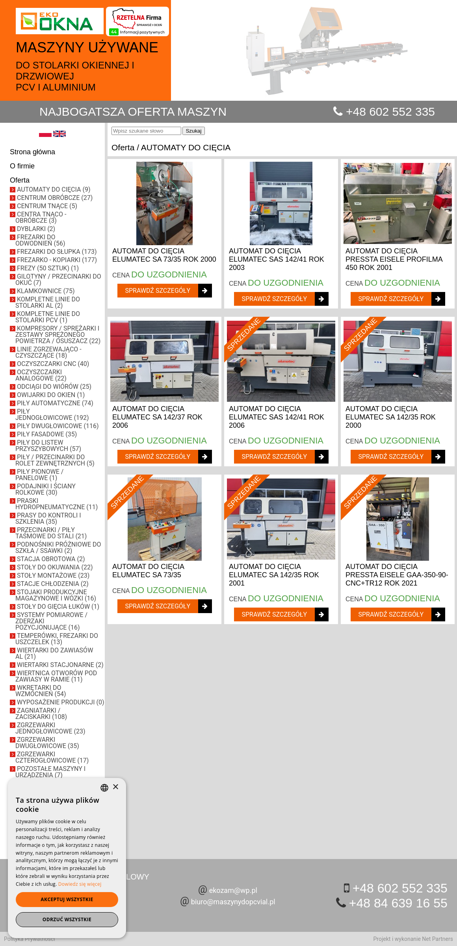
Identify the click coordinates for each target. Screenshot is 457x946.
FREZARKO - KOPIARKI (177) (57, 260)
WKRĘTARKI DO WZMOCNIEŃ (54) (40, 691)
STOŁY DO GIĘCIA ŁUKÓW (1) (58, 606)
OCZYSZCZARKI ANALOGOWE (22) (41, 375)
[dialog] (67, 858)
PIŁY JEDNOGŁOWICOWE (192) (52, 414)
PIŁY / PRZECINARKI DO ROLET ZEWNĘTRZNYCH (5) (55, 460)
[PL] (45, 135)
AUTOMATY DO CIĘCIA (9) (54, 189)
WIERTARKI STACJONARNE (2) (60, 665)
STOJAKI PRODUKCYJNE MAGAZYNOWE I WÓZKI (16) (55, 595)
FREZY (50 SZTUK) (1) (48, 268)
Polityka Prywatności (29, 939)
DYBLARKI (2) (36, 229)
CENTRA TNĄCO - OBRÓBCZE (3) (40, 217)
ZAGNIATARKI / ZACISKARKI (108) (41, 714)
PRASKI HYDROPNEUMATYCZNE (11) (56, 504)
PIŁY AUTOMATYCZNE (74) (55, 403)
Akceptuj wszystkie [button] (67, 899)
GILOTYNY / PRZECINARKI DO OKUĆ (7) (58, 279)
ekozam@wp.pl (233, 890)
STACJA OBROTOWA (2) (51, 559)
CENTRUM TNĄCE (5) (47, 206)
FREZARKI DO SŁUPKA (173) (57, 251)
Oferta (20, 180)
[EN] (59, 135)
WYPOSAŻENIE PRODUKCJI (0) (60, 702)
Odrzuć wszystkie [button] (67, 919)
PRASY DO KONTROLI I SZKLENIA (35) (48, 518)
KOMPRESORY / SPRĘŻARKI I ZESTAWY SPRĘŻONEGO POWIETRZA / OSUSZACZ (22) (57, 335)
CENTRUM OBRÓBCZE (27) (55, 197)
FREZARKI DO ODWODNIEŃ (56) (40, 240)
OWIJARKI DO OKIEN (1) (51, 395)
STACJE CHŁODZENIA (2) (53, 584)
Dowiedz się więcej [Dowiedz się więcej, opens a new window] (80, 884)
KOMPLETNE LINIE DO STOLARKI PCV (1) (47, 317)
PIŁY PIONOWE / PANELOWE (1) (39, 475)
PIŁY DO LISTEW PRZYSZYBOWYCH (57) (48, 446)
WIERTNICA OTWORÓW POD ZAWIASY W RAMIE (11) (56, 676)
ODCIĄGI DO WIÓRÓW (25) (54, 386)
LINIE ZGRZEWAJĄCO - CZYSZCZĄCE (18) (48, 352)
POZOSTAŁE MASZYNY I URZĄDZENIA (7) (50, 772)
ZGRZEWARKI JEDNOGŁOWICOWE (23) (50, 728)
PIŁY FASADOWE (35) (47, 434)
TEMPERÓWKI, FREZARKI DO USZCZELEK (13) (56, 639)
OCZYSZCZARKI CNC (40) (53, 364)
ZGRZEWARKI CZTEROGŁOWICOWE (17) (52, 757)
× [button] (115, 787)
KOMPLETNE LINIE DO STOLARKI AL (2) (47, 302)
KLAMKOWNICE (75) (45, 291)
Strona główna (32, 152)
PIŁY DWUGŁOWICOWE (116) (57, 426)
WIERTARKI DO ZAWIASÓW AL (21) (54, 653)
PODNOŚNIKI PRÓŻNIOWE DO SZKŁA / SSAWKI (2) (58, 547)
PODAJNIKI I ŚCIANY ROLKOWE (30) (45, 489)
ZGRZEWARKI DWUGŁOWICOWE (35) (47, 743)
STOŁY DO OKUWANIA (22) (55, 567)
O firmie (22, 166)
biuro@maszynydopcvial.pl (233, 902)
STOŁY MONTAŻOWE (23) (53, 575)
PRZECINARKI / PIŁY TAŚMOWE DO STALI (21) (51, 533)
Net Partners (437, 939)
